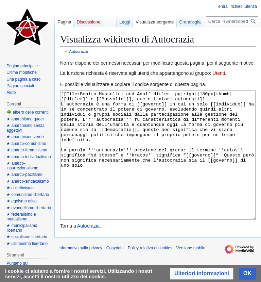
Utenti (218, 73)
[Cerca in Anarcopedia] (232, 21)
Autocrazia (78, 51)
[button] (201, 274)
